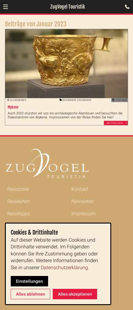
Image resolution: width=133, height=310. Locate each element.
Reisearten (18, 201)
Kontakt (79, 189)
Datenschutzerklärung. (65, 267)
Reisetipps (18, 213)
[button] (5, 6)
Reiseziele (18, 189)
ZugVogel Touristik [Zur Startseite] (67, 7)
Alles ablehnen (30, 294)
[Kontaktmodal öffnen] (125, 7)
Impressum (83, 213)
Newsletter (82, 201)
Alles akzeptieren (75, 294)
